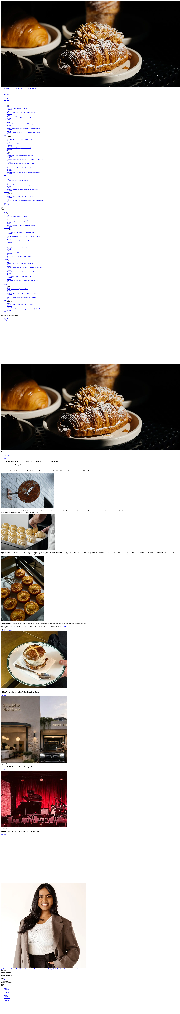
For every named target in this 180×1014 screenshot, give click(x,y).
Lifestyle (6, 150)
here (65, 626)
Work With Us (7, 94)
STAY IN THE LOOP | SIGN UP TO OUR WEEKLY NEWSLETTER (18, 88)
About (5, 988)
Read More (3, 695)
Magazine (6, 992)
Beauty (5, 104)
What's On (6, 192)
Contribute (6, 989)
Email (5, 456)
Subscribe (6, 96)
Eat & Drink (7, 119)
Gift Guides (7, 204)
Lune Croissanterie (5, 510)
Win (5, 203)
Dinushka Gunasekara (8, 468)
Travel (5, 176)
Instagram (6, 100)
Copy (5, 458)
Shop (5, 175)
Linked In (6, 455)
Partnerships (7, 991)
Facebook (6, 98)
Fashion (6, 135)
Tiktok (5, 101)
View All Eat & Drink (6, 630)
